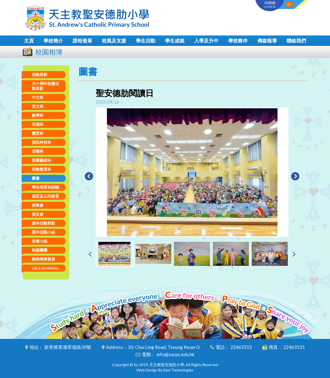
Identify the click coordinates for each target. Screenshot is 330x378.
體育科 (37, 133)
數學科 (37, 115)
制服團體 (39, 250)
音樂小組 (39, 241)
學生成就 (174, 40)
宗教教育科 (41, 169)
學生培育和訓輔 (45, 187)
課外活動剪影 (43, 223)
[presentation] (90, 253)
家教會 (37, 205)
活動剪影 (39, 74)
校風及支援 (114, 40)
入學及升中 (206, 40)
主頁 (29, 40)
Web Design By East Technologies (165, 370)
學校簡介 (53, 40)
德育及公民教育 (45, 196)
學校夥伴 (238, 40)
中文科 (37, 97)
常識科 (37, 124)
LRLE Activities (45, 268)
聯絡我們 (296, 40)
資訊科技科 (41, 142)
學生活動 (145, 40)
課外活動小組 (43, 232)
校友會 (37, 214)
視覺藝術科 (41, 160)
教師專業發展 (43, 259)
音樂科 (37, 151)
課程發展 (82, 40)
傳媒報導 (267, 40)
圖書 (36, 178)
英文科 (37, 106)
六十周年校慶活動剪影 (45, 86)
